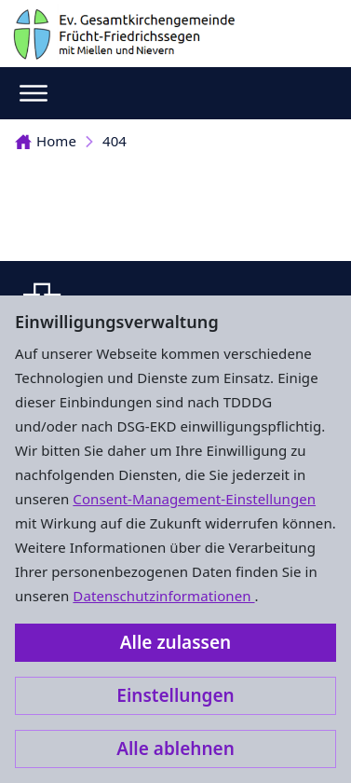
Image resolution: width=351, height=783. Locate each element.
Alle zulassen (175, 642)
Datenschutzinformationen (163, 595)
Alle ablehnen (175, 748)
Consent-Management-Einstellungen (194, 498)
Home (45, 140)
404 (114, 140)
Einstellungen (175, 695)
